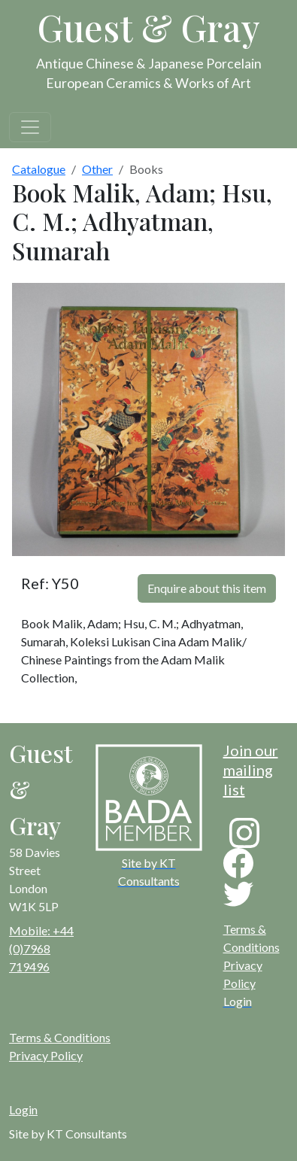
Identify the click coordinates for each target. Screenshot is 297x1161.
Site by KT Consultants (68, 1133)
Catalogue (38, 169)
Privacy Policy (46, 1055)
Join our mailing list (250, 769)
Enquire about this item (206, 588)
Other (97, 169)
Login (23, 1109)
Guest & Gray (149, 27)
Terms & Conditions (60, 1037)
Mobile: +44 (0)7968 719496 (41, 948)
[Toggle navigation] (30, 127)
